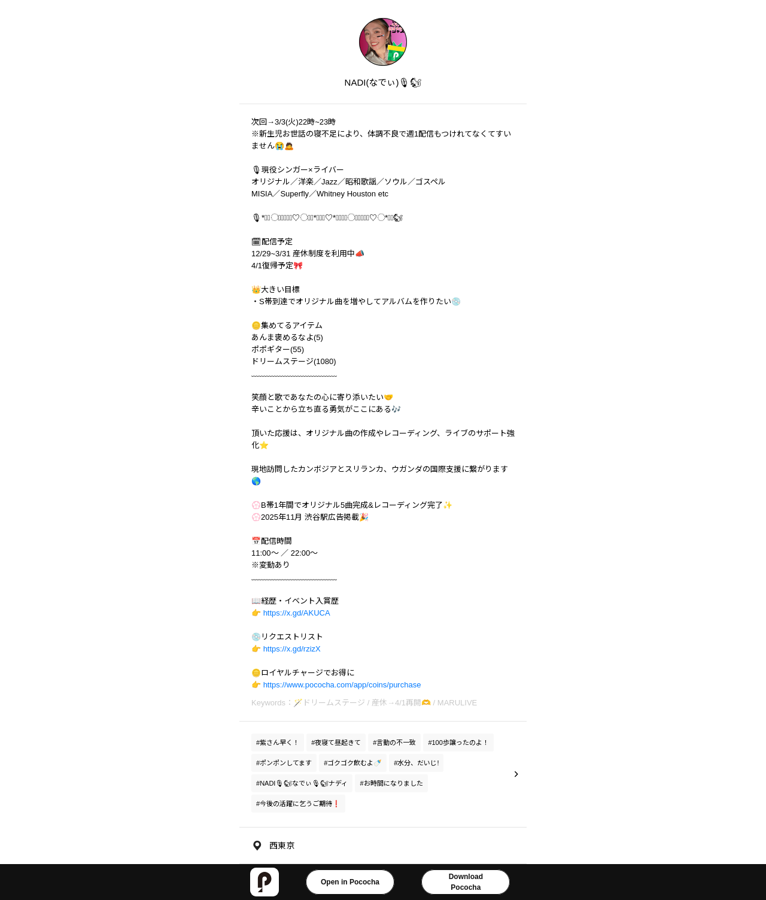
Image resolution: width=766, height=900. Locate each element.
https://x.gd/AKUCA (296, 612)
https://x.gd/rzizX (292, 648)
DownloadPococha (466, 882)
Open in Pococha (350, 882)
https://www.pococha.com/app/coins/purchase (342, 684)
